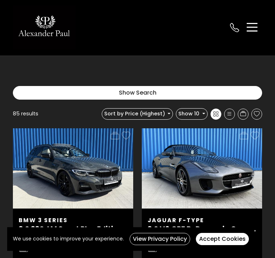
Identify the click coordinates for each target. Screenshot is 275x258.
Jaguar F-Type (176, 220)
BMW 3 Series (43, 220)
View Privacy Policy (160, 239)
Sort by (135, 113)
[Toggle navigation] (252, 27)
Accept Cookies (222, 239)
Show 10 (189, 113)
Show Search (137, 93)
